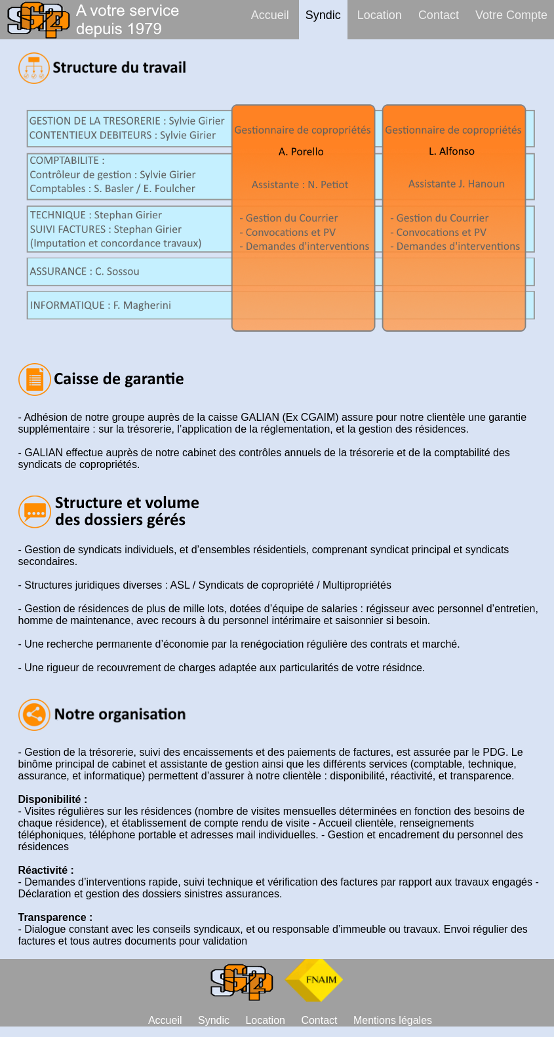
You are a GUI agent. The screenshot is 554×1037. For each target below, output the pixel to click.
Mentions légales (392, 1020)
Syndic (323, 15)
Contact (438, 15)
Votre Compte (511, 15)
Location (379, 15)
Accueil (270, 15)
